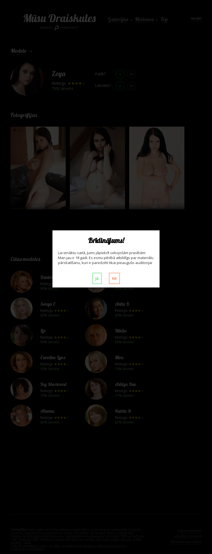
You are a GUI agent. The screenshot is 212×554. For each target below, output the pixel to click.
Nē (114, 278)
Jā (97, 278)
